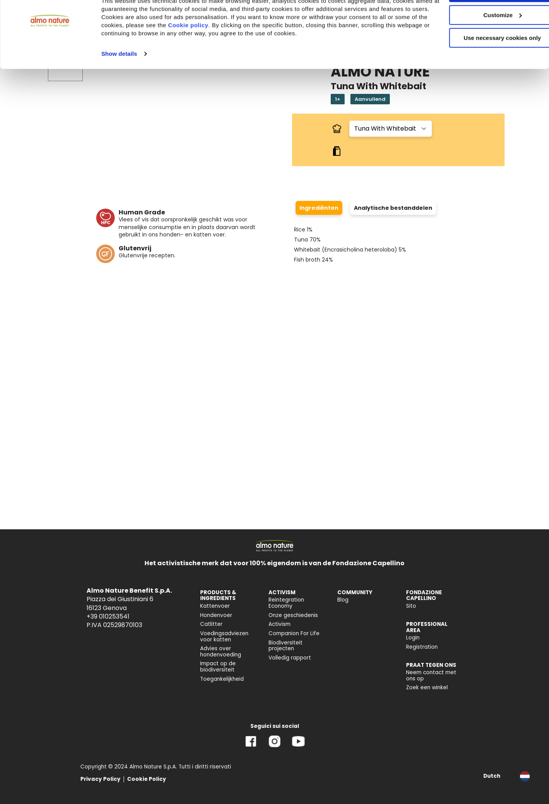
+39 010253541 (108, 616)
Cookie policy (268, 52)
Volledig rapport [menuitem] (290, 657)
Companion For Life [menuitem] (294, 633)
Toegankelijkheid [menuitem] (222, 679)
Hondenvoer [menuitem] (216, 615)
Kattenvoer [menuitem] (215, 606)
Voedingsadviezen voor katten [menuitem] (224, 636)
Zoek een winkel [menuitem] (427, 687)
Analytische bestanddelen (393, 208)
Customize (485, 42)
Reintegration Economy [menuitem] (286, 603)
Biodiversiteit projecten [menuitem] (286, 646)
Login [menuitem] (413, 637)
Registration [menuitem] (422, 647)
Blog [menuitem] (342, 599)
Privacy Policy (100, 779)
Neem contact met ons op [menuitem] (431, 675)
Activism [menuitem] (280, 624)
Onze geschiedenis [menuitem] (293, 615)
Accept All (485, 19)
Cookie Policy (146, 779)
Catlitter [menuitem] (211, 624)
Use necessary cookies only (484, 64)
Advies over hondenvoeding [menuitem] (220, 651)
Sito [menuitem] (411, 606)
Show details (119, 80)
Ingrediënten (318, 208)
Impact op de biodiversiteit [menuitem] (218, 666)
